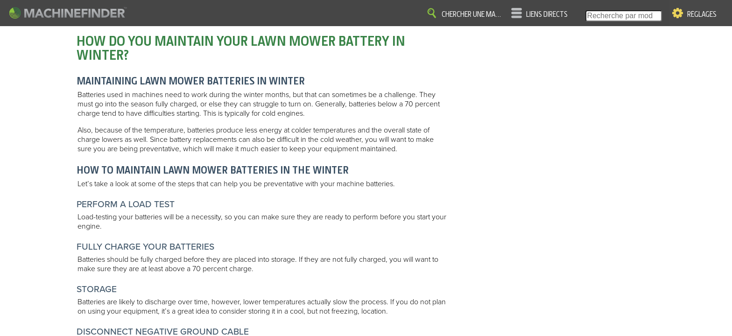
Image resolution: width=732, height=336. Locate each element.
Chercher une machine (473, 14)
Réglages (702, 14)
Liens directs (547, 14)
